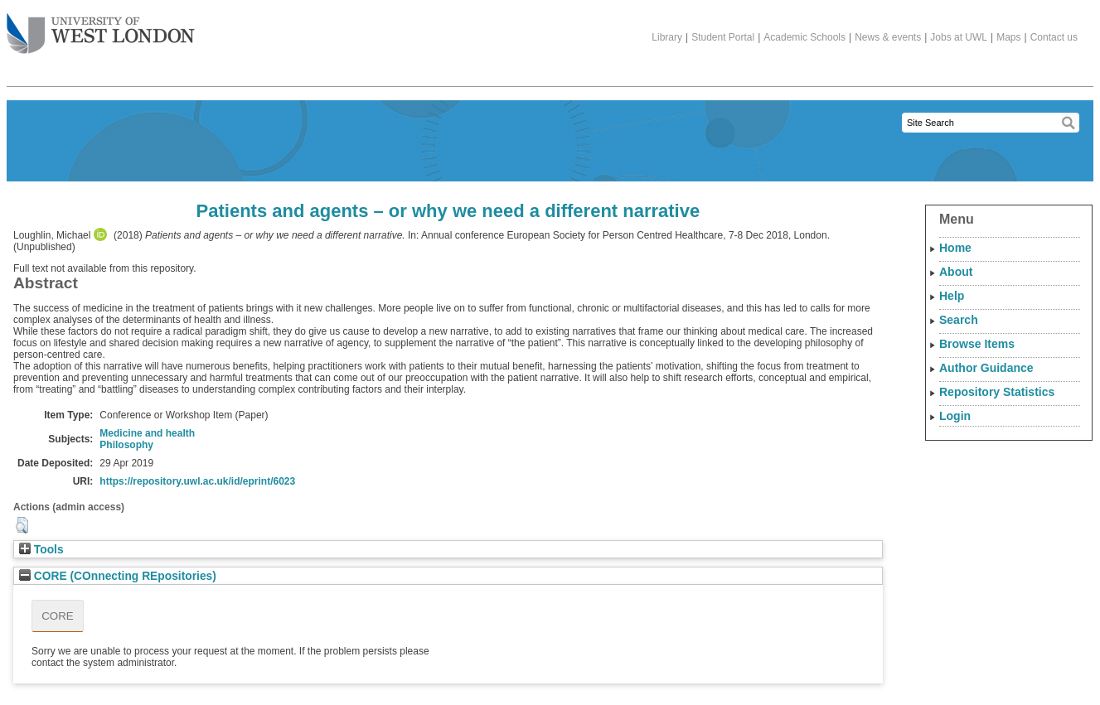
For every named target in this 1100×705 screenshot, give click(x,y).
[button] (22, 525)
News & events (888, 37)
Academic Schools (804, 37)
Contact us (1054, 37)
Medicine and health (147, 433)
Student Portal (722, 37)
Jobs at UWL (958, 37)
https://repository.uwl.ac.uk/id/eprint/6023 (197, 481)
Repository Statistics (996, 391)
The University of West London (101, 27)
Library (667, 37)
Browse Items (977, 343)
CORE (57, 616)
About (955, 271)
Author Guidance (986, 367)
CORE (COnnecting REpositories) (117, 576)
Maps (1008, 37)
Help (951, 295)
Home (955, 247)
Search (958, 319)
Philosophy (126, 445)
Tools (41, 549)
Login (955, 416)
